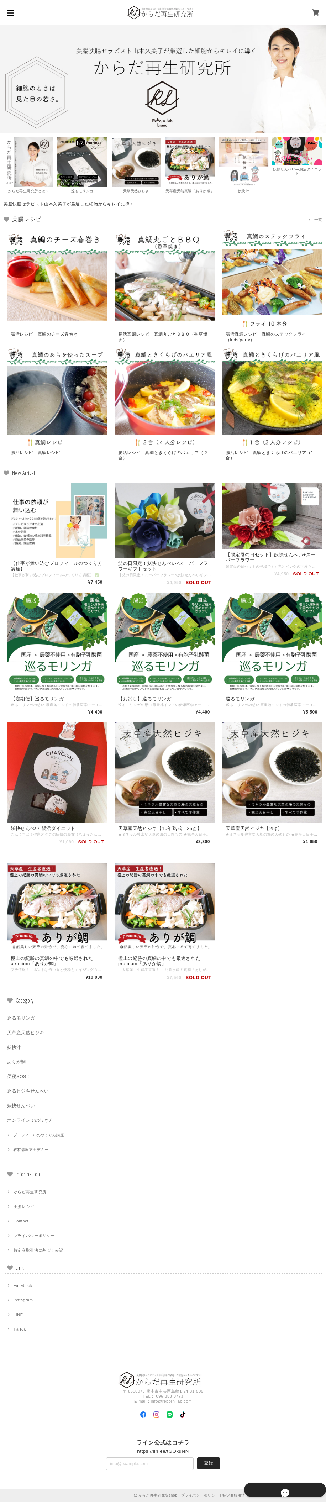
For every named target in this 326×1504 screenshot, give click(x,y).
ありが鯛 (16, 1064)
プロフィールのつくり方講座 (38, 1137)
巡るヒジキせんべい (28, 1093)
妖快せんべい (21, 1108)
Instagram (23, 1302)
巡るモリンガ (21, 1020)
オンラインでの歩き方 (30, 1122)
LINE (18, 1317)
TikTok (20, 1332)
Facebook (23, 1288)
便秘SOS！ (19, 1079)
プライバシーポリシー (34, 1238)
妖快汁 (14, 1049)
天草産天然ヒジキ (25, 1035)
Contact (21, 1223)
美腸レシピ (24, 1209)
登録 (208, 1465)
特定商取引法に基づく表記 (38, 1253)
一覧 (318, 219)
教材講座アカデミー (30, 1152)
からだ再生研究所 (30, 1194)
